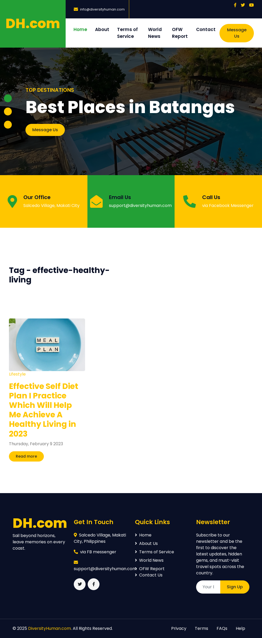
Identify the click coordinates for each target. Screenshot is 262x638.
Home (80, 29)
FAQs (222, 628)
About (102, 29)
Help (240, 628)
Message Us (237, 33)
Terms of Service (127, 32)
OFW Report (180, 32)
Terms (201, 628)
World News (155, 32)
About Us (146, 543)
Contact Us (149, 575)
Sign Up (235, 587)
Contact (206, 29)
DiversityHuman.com (49, 628)
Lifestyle (17, 374)
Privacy (178, 628)
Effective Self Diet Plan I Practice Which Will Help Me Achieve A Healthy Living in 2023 (43, 410)
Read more (26, 456)
